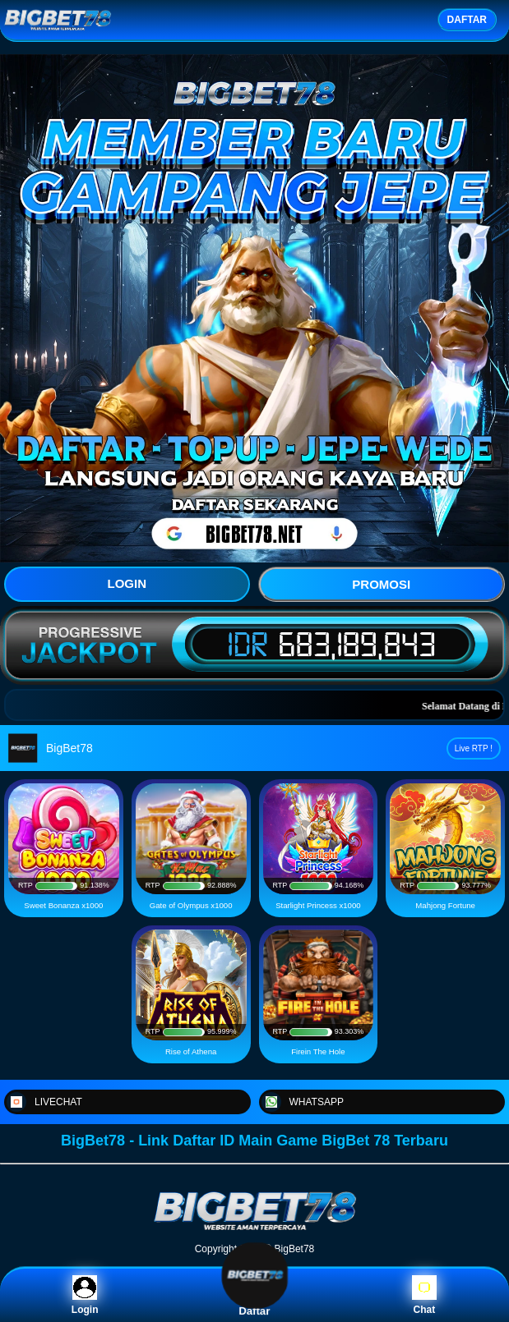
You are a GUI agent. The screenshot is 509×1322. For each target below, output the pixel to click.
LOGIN (127, 583)
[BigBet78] (255, 1229)
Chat (424, 1295)
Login (85, 1295)
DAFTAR (467, 19)
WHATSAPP (302, 1102)
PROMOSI (381, 584)
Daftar (254, 1295)
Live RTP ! (474, 748)
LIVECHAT (44, 1102)
